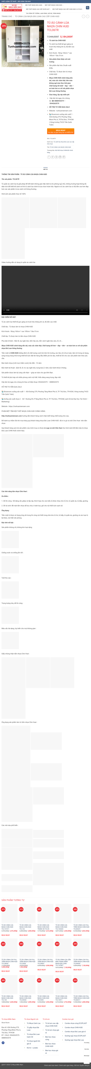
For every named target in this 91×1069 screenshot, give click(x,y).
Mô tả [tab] (45, 169)
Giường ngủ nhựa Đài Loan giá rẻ (77, 1040)
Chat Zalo (86, 1047)
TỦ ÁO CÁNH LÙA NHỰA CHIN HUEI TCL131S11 (7, 927)
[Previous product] (87, 16)
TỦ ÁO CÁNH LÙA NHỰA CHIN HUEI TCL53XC (43, 998)
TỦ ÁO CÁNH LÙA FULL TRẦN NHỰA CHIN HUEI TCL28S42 (9, 961)
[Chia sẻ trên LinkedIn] (60, 157)
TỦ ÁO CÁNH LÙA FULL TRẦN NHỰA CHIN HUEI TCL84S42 (81, 961)
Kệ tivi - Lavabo (32, 1048)
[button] (87, 7)
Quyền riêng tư (84, 1065)
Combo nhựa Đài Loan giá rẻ (75, 1032)
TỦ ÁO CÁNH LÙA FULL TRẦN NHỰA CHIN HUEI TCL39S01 (45, 961)
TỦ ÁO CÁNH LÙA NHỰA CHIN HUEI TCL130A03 (61, 927)
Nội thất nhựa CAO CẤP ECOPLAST (38, 9)
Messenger (86, 1053)
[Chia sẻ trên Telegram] (64, 157)
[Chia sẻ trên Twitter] (52, 157)
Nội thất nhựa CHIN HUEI (54, 5)
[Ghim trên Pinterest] (56, 157)
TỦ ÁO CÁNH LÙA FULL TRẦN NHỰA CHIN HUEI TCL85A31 (81, 927)
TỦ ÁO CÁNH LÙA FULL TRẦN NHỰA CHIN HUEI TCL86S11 (81, 998)
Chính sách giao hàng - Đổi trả (69, 1065)
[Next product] (83, 16)
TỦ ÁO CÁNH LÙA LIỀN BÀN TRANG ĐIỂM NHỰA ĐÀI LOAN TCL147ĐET (63, 962)
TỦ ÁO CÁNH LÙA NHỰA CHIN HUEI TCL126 (25, 927)
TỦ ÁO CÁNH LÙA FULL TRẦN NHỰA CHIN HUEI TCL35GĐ (27, 961)
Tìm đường (86, 1040)
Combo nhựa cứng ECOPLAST (76, 1023)
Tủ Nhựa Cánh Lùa (33, 1023)
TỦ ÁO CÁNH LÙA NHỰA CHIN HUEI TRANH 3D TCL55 (43, 927)
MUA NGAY (6, 935)
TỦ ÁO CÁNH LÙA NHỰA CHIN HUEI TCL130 (7, 998)
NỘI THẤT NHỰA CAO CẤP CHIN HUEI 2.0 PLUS (67, 9)
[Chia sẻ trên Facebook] (49, 157)
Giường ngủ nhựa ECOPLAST (75, 1036)
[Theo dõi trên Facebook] (3, 1042)
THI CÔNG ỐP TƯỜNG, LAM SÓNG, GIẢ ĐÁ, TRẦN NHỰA (43, 13)
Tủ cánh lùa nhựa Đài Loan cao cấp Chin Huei (37, 16)
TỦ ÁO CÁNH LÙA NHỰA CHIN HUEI (60, 147)
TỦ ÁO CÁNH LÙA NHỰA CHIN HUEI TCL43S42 (25, 998)
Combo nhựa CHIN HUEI (74, 1027)
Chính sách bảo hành (51, 1065)
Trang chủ (7, 16)
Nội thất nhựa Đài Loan (34, 5)
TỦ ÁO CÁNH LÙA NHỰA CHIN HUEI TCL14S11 (61, 998)
